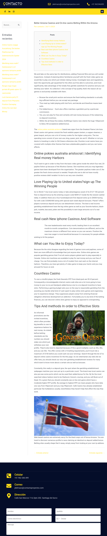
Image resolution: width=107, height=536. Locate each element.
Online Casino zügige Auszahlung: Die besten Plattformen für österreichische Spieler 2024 (11, 52)
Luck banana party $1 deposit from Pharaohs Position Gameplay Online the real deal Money (11, 110)
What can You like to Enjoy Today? (54, 55)
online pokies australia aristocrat (50, 129)
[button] (102, 11)
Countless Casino (48, 58)
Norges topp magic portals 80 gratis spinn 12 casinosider (11, 95)
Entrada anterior (41, 452)
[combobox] (57, 518)
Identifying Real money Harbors (53, 41)
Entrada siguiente (97, 452)
